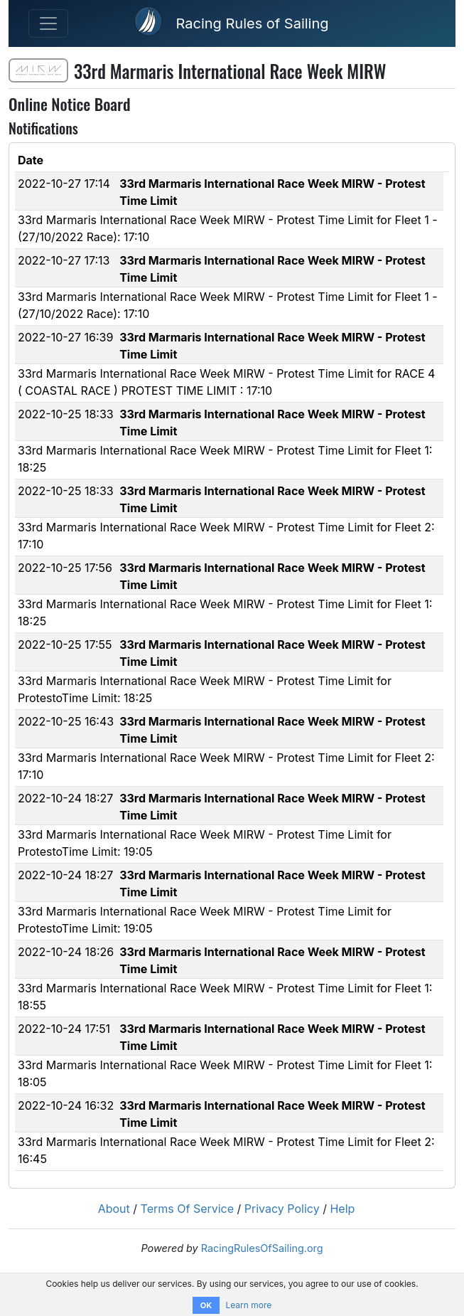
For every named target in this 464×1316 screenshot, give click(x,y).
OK (206, 1305)
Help (342, 1208)
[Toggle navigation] (48, 23)
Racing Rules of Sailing (252, 23)
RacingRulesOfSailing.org (262, 1248)
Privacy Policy (282, 1208)
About (114, 1208)
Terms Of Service (187, 1208)
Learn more (248, 1305)
